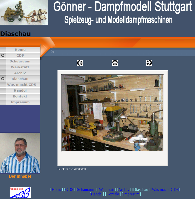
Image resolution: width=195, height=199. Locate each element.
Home (57, 189)
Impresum (131, 194)
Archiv (123, 189)
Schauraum (86, 189)
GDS (69, 189)
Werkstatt (106, 189)
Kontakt (113, 194)
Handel (97, 194)
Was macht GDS (165, 189)
